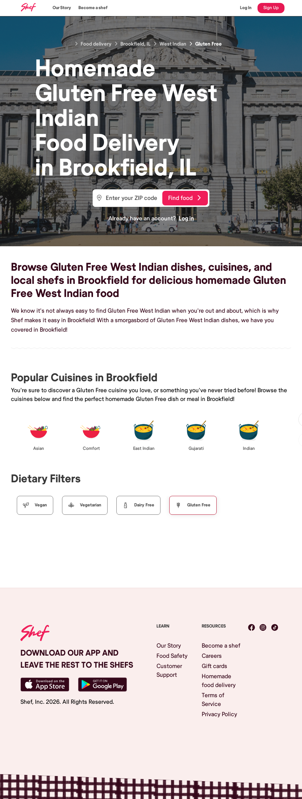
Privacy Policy (219, 714)
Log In (246, 8)
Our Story (62, 8)
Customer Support (169, 671)
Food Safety (171, 656)
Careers (212, 656)
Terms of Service (213, 700)
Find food (184, 198)
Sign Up (271, 8)
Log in (186, 218)
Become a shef (93, 8)
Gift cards (214, 666)
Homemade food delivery (219, 681)
